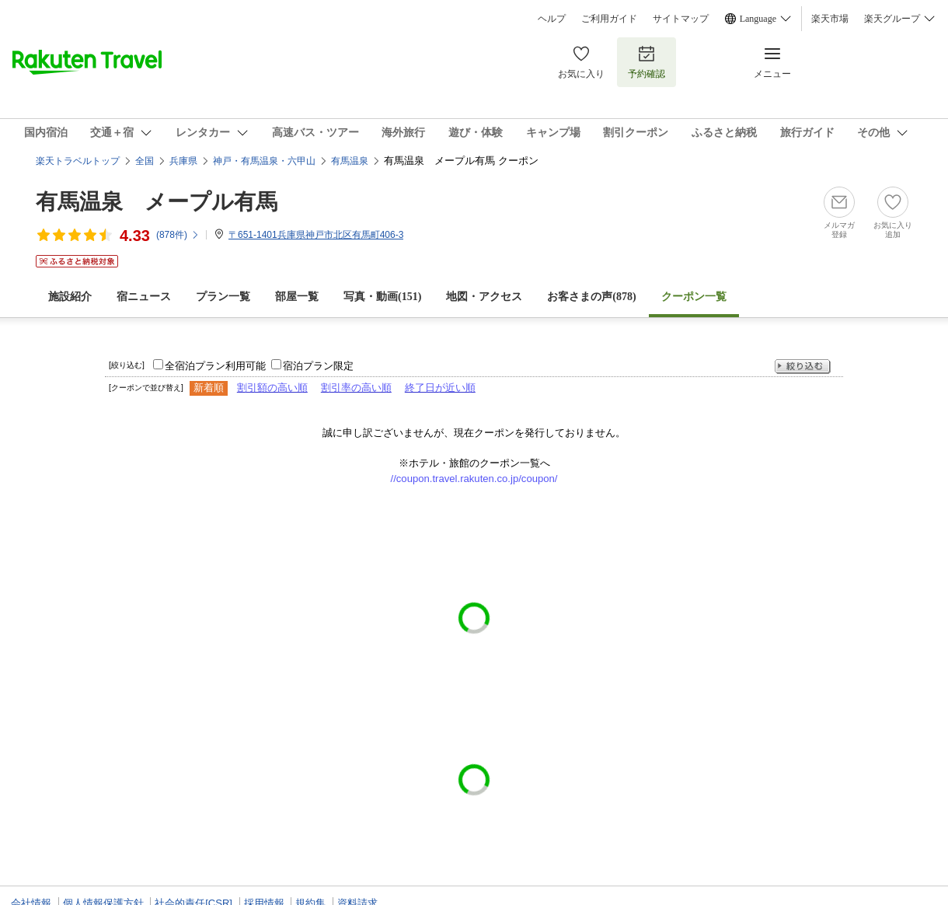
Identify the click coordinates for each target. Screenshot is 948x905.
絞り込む (803, 366)
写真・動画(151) (382, 296)
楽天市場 (830, 18)
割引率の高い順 (356, 387)
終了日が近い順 (440, 387)
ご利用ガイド (609, 18)
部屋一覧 (297, 296)
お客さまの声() (591, 296)
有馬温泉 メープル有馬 (156, 202)
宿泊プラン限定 (318, 366)
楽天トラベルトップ (78, 160)
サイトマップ (681, 18)
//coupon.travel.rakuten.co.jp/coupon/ (474, 478)
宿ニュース (144, 296)
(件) (178, 234)
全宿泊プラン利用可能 (215, 366)
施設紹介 (70, 296)
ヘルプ (552, 18)
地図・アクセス (484, 296)
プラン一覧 (223, 296)
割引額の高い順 (272, 387)
